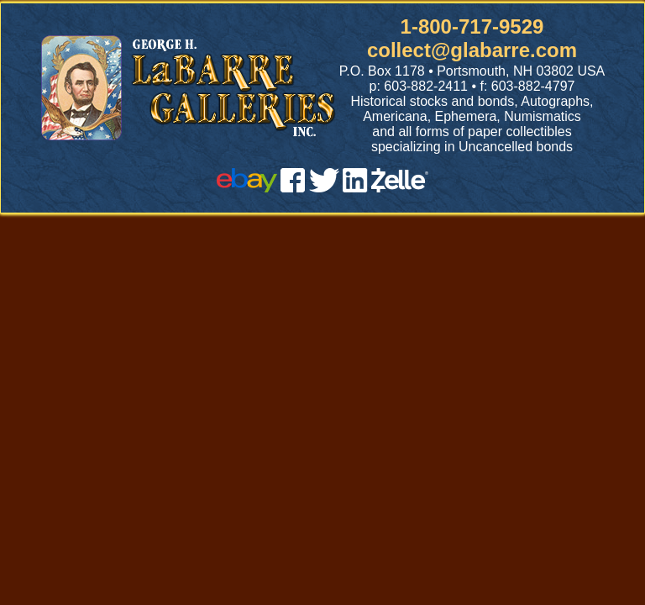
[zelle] (399, 188)
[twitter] (324, 188)
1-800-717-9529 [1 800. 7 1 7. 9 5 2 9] (472, 26)
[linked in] (355, 188)
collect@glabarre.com (472, 50)
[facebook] (293, 188)
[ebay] (247, 188)
